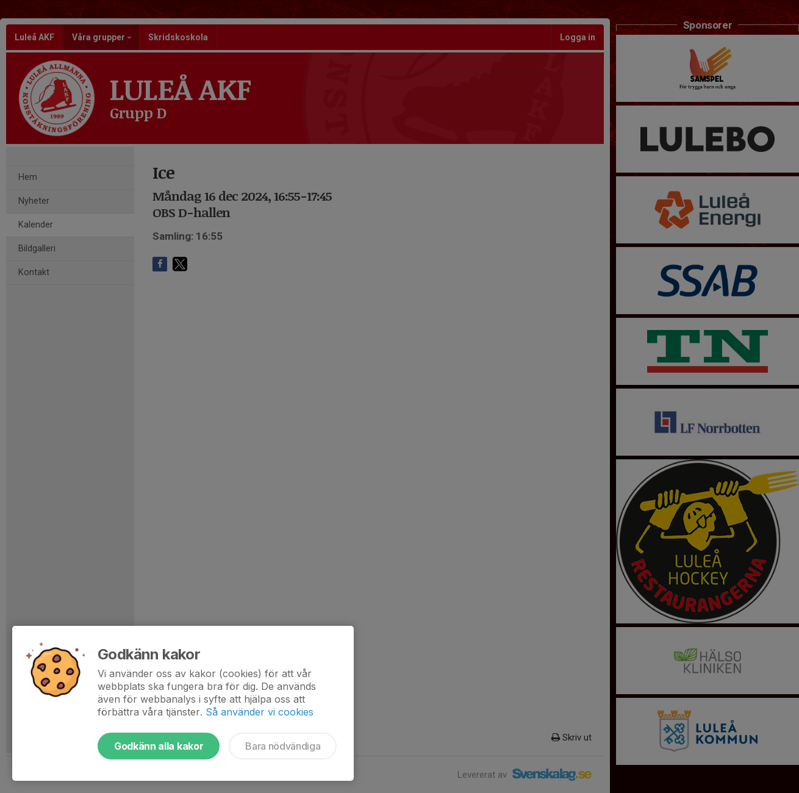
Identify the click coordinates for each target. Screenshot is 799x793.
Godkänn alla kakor (158, 746)
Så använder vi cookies (260, 712)
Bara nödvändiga (282, 746)
